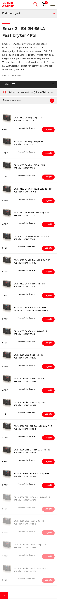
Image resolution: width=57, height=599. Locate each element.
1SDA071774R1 (25, 287)
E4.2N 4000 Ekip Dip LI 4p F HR (28, 355)
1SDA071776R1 (25, 334)
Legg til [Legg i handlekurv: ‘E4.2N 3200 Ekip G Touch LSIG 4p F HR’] (48, 224)
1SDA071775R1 (38, 311)
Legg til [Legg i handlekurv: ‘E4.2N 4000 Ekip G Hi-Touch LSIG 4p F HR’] (48, 438)
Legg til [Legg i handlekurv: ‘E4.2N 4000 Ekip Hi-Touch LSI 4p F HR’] (48, 485)
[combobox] (28, 92)
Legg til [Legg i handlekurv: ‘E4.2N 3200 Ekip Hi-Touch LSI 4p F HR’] (48, 248)
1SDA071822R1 (25, 382)
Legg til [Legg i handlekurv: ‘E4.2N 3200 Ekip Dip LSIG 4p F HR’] (48, 177)
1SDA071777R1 (25, 216)
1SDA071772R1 (25, 145)
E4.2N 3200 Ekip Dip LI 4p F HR (28, 118)
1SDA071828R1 (25, 477)
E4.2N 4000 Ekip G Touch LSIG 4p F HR (32, 450)
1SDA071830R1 (25, 429)
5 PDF (5, 248)
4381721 (20, 311)
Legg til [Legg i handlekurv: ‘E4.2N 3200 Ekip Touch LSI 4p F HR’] (48, 319)
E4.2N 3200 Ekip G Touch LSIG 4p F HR (31, 213)
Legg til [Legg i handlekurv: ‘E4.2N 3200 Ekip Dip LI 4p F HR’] (48, 129)
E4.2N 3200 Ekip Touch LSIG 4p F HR (30, 331)
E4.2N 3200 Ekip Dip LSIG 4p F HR (29, 165)
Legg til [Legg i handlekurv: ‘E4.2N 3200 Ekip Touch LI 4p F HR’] (48, 295)
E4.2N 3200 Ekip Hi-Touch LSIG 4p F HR (32, 260)
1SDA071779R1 (25, 263)
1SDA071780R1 (25, 192)
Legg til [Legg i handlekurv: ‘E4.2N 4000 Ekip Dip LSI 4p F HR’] (48, 390)
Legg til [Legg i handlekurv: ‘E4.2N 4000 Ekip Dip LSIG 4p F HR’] (48, 414)
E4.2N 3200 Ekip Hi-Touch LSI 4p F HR (31, 237)
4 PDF (5, 130)
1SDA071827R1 (25, 453)
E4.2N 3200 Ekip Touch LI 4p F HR (29, 284)
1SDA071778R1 (25, 240)
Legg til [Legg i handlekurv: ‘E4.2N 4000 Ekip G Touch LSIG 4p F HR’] (48, 462)
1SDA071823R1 (25, 406)
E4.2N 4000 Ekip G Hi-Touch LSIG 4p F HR (33, 426)
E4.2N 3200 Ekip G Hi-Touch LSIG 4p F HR (33, 189)
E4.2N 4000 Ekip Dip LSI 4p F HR (29, 379)
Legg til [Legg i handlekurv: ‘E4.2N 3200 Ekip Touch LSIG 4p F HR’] (48, 343)
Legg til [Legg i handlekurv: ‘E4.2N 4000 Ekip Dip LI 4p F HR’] (48, 367)
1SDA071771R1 (24, 121)
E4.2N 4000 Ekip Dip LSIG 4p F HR (29, 403)
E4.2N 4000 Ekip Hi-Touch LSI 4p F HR (31, 474)
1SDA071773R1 (25, 168)
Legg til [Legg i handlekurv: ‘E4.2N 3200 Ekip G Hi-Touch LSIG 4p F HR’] (48, 201)
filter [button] (9, 84)
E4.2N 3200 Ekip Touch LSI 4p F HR (30, 308)
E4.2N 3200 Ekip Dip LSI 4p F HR (28, 142)
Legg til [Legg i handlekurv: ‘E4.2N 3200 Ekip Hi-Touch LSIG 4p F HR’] (48, 272)
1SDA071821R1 (25, 358)
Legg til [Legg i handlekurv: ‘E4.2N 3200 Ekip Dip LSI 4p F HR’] (48, 153)
